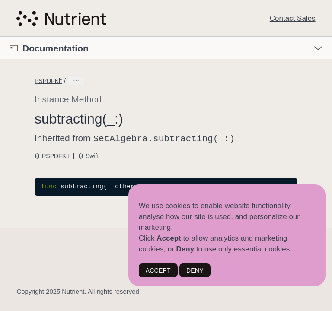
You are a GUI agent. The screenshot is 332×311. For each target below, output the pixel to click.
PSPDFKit (48, 80)
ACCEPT (158, 270)
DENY (195, 270)
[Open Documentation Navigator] (13, 48)
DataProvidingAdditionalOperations (115, 80)
